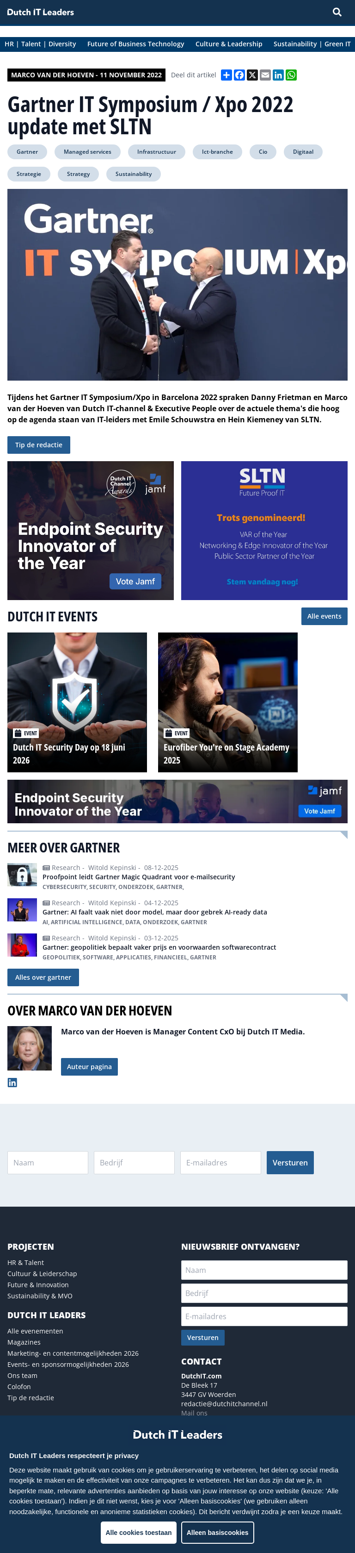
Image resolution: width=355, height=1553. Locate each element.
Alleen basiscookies (218, 1532)
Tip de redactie (38, 444)
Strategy (78, 174)
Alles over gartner (43, 977)
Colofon (19, 1386)
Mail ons (194, 1413)
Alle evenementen (35, 1331)
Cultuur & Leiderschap (42, 1273)
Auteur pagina (89, 1066)
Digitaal (303, 152)
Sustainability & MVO (40, 1295)
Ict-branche (217, 152)
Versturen (290, 1163)
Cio (263, 152)
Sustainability (134, 174)
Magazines (24, 1342)
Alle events (324, 616)
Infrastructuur (156, 152)
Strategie (29, 174)
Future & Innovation (38, 1284)
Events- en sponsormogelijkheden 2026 (68, 1364)
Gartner (27, 152)
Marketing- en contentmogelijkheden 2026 (73, 1353)
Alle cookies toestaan (138, 1532)
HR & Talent (25, 1262)
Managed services (87, 152)
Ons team (22, 1375)
